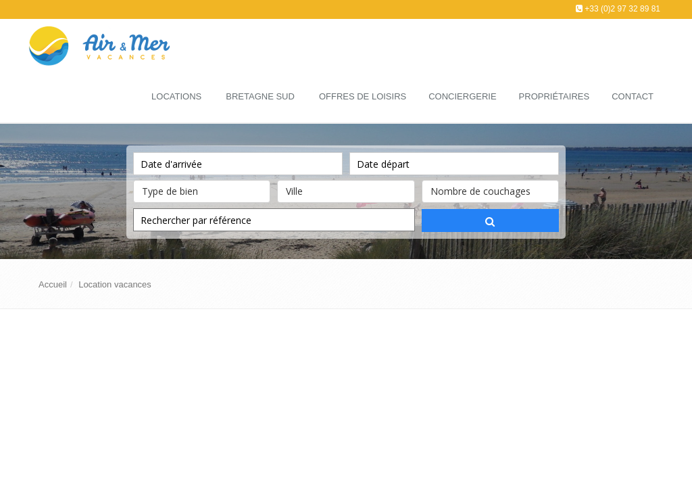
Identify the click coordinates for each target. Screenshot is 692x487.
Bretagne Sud (260, 96)
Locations (176, 96)
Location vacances (114, 284)
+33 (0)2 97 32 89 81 (622, 9)
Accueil (53, 284)
